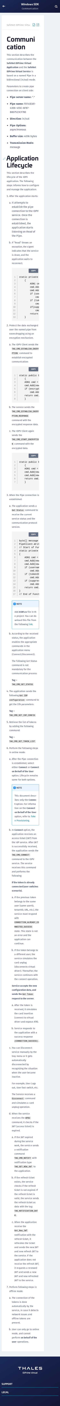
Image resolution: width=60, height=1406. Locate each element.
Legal (5, 1392)
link (30, 624)
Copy (33, 270)
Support (7, 1383)
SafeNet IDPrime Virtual (19, 25)
